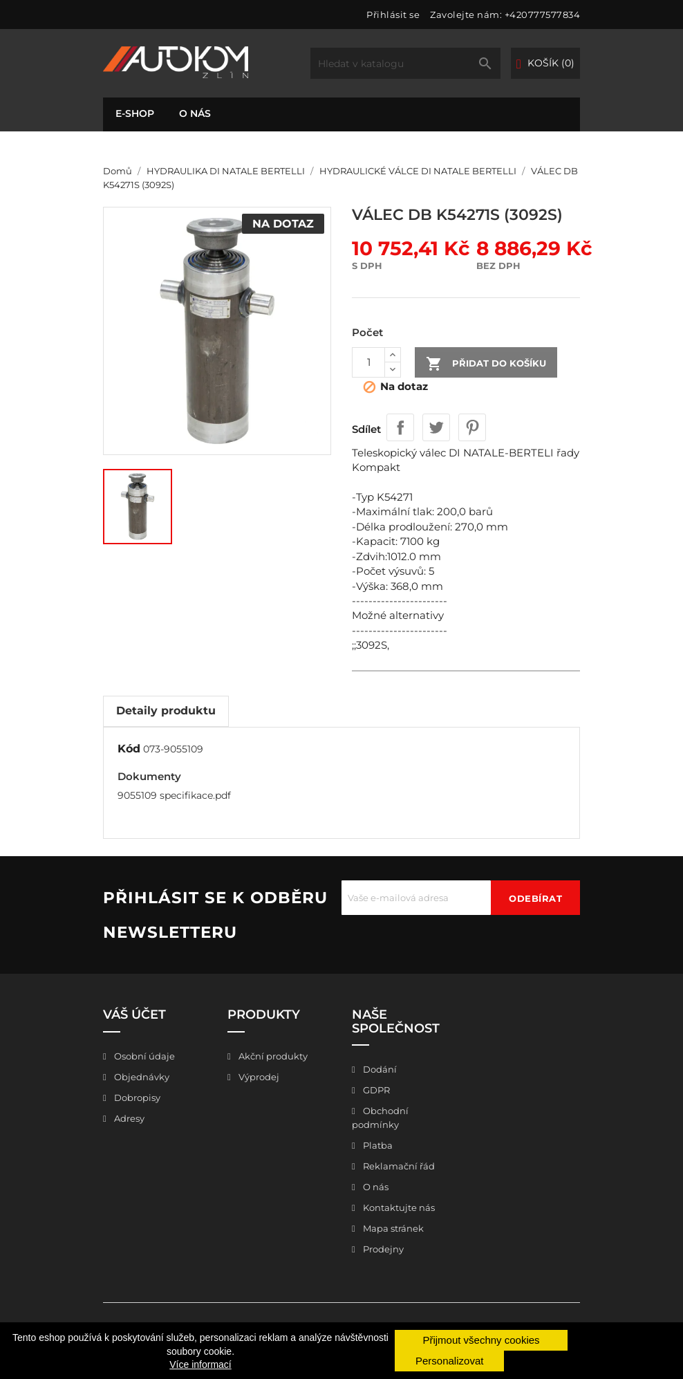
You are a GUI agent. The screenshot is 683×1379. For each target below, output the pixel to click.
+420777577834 (543, 14)
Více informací (200, 1364)
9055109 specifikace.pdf (174, 795)
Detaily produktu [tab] (166, 710)
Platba (377, 1145)
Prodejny (382, 1249)
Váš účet (134, 1014)
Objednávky (140, 1076)
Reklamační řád (398, 1166)
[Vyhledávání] (405, 63)
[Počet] (368, 362)
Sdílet (400, 427)
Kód (129, 748)
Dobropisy (136, 1097)
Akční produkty (272, 1056)
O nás (195, 113)
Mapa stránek (392, 1228)
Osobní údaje (143, 1056)
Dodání (379, 1069)
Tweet (436, 427)
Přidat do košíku (486, 363)
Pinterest (472, 427)
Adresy (128, 1118)
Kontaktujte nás (398, 1207)
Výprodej (257, 1076)
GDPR (375, 1089)
